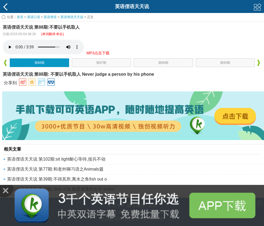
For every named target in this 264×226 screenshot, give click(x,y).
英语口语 (33, 17)
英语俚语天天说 (72, 17)
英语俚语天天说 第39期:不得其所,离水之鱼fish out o (57, 179)
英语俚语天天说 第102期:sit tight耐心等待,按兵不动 (56, 159)
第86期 (163, 63)
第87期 (101, 63)
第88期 (39, 63)
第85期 (225, 63)
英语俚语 (50, 17)
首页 (20, 17)
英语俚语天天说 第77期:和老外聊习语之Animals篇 (55, 169)
